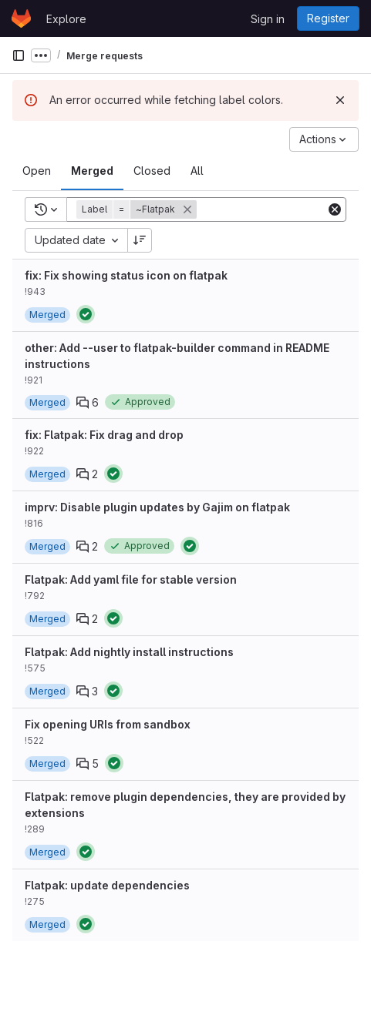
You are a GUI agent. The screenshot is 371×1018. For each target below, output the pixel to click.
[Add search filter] (277, 209)
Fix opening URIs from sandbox (108, 724)
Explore (66, 18)
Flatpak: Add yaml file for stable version (131, 579)
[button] (138, 209)
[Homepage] (21, 18)
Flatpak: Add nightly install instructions (129, 651)
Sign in (268, 18)
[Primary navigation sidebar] (18, 55)
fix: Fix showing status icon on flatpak (126, 275)
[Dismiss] (340, 100)
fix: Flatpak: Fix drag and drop (104, 434)
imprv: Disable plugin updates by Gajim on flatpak (157, 507)
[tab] (36, 171)
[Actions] (324, 139)
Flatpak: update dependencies (107, 885)
